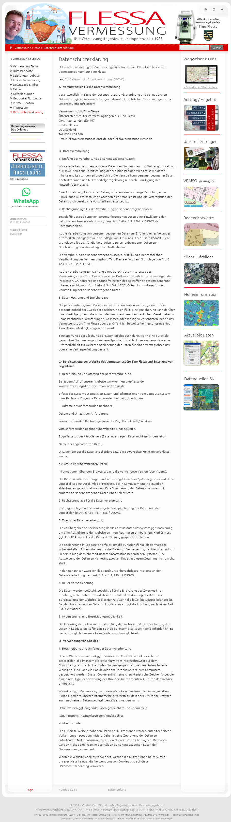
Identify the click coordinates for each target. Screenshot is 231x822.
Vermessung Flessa (27, 48)
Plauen (108, 810)
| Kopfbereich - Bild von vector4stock (142, 818)
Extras (17, 89)
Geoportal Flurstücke (27, 98)
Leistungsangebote (26, 75)
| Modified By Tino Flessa (111, 818)
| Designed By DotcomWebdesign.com (80, 818)
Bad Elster (121, 810)
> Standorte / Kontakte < (200, 87)
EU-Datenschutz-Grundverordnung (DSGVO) (94, 79)
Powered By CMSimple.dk (156, 814)
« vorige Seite (68, 789)
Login (29, 790)
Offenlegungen (23, 94)
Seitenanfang (117, 789)
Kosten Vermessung (26, 80)
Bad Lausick (137, 810)
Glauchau (192, 810)
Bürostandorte (23, 71)
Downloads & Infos (25, 84)
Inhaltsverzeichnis (18, 229)
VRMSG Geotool (24, 103)
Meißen (161, 810)
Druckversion (16, 234)
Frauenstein (176, 810)
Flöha (150, 810)
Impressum (20, 107)
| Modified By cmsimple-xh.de (184, 814)
